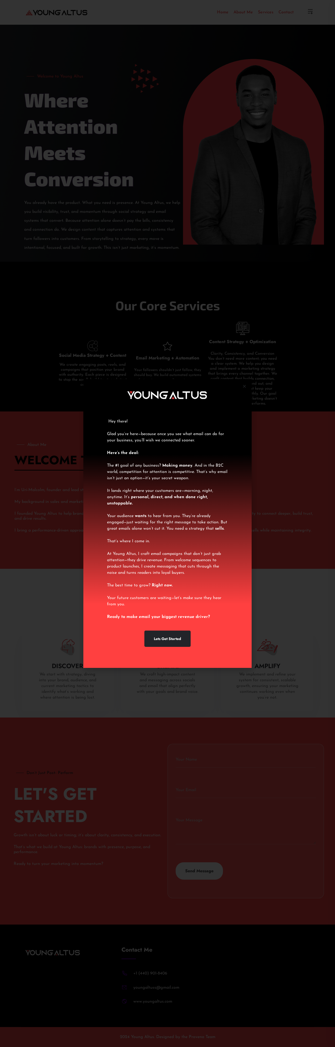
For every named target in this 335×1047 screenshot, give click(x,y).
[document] (167, 523)
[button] (244, 386)
